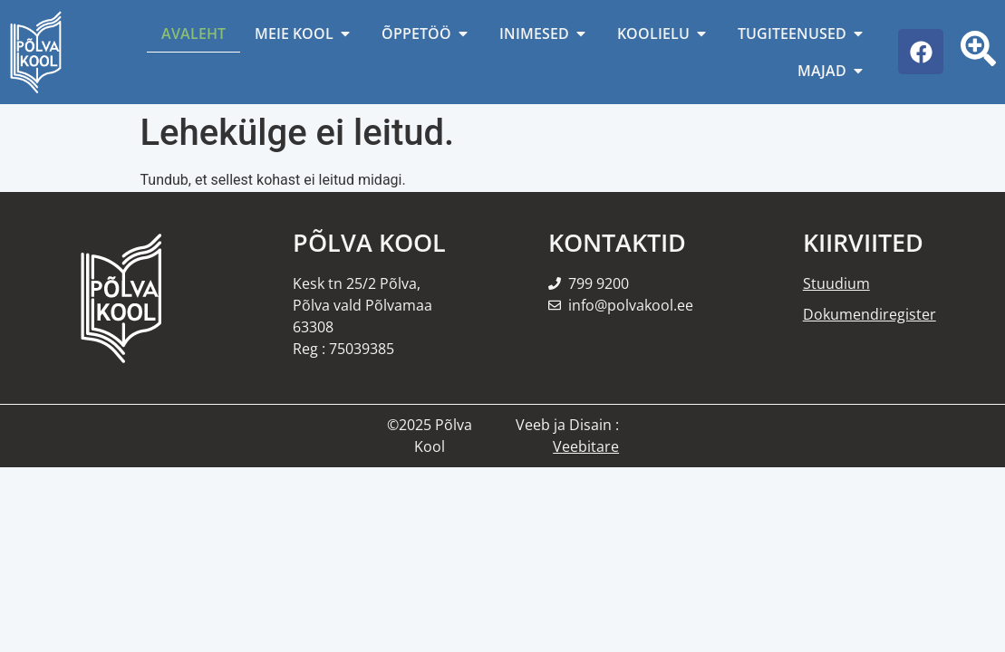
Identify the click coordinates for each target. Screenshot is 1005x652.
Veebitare (586, 446)
